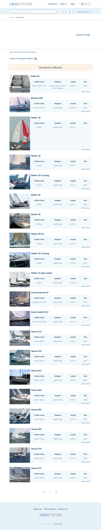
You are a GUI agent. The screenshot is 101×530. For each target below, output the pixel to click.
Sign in (63, 4)
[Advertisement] (43, 34)
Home (11, 17)
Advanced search (84, 12)
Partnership (49, 509)
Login (72, 4)
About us (37, 509)
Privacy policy (58, 524)
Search (66, 11)
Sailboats (52, 4)
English (85, 4)
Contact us (62, 509)
